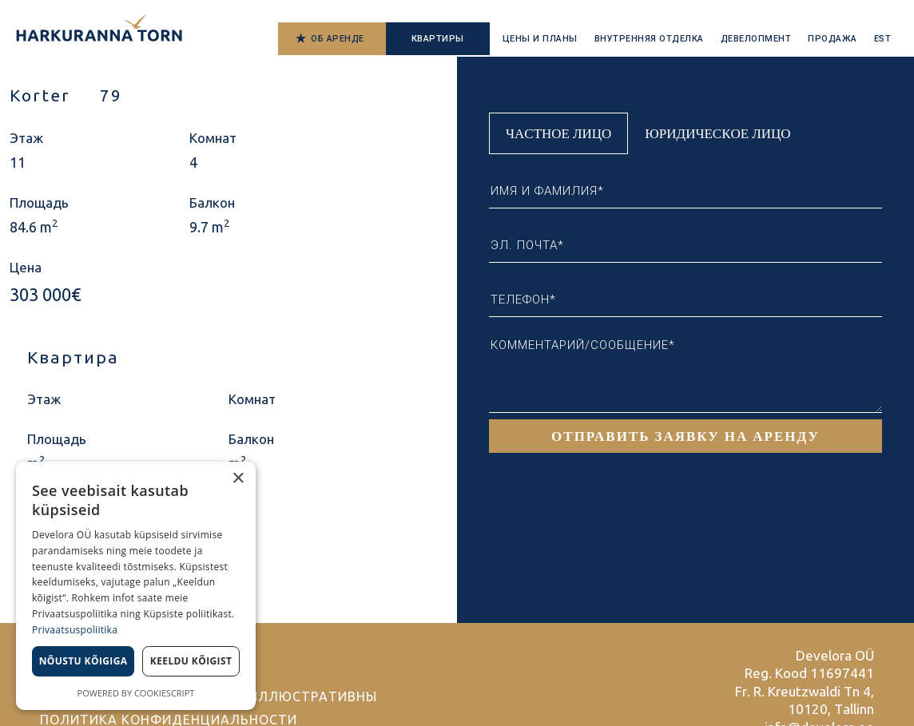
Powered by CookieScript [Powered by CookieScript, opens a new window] (136, 693)
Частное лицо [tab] (558, 133)
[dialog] (136, 586)
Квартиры (437, 39)
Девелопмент (756, 39)
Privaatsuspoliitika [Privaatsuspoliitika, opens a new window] (74, 630)
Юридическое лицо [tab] (717, 133)
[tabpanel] (685, 303)
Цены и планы (540, 39)
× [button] (238, 479)
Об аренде (337, 39)
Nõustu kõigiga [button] (83, 661)
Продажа (832, 39)
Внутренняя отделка (649, 39)
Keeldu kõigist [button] (191, 661)
